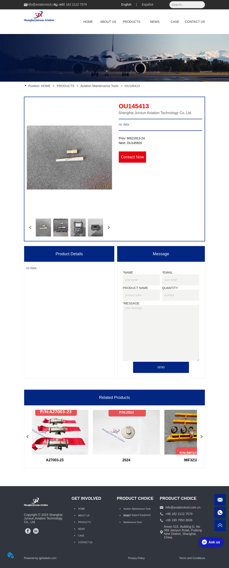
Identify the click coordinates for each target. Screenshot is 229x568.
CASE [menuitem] (175, 21)
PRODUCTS (65, 86)
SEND (161, 367)
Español (147, 4)
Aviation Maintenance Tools (99, 86)
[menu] (141, 21)
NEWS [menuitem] (154, 21)
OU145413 (132, 86)
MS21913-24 (136, 138)
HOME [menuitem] (88, 21)
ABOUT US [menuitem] (108, 21)
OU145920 (134, 143)
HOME (45, 86)
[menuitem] (131, 21)
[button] (131, 22)
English (126, 4)
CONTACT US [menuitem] (195, 21)
